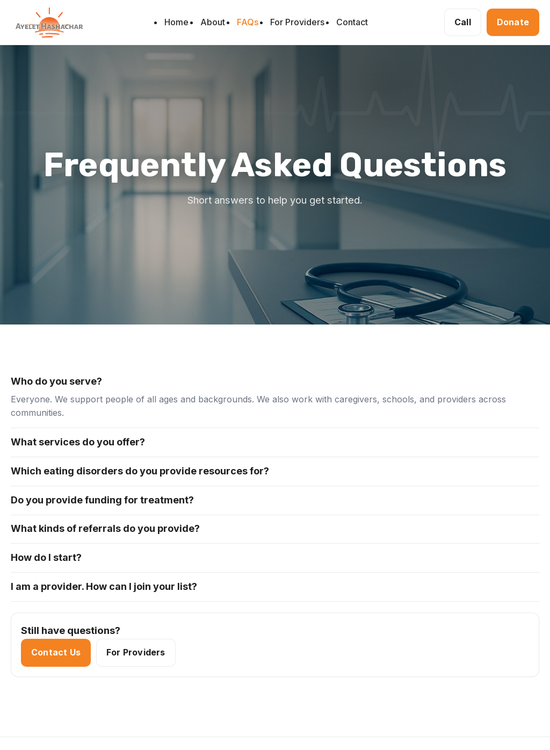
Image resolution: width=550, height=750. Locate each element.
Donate (513, 22)
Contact (352, 22)
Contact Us (56, 652)
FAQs (247, 22)
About (212, 22)
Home (176, 22)
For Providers (297, 22)
